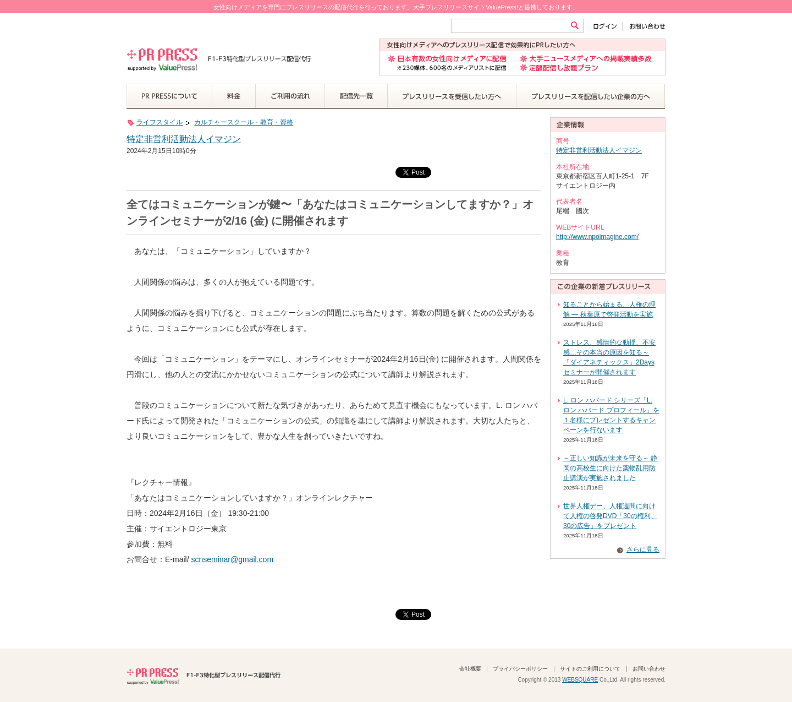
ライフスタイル (159, 122)
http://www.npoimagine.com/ (597, 237)
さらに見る (642, 549)
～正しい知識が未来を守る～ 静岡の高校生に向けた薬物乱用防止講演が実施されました (610, 468)
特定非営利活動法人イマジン (184, 139)
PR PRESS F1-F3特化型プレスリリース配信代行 (203, 675)
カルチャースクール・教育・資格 (243, 122)
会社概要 (470, 669)
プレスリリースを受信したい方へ (452, 96)
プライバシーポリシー (520, 669)
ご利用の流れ (290, 96)
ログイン (607, 26)
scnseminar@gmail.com (232, 559)
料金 (234, 96)
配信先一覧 (356, 96)
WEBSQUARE (580, 680)
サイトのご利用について (590, 669)
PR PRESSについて (169, 96)
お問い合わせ (644, 26)
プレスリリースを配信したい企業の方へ (590, 96)
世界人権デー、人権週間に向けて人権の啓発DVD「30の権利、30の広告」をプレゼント (610, 516)
